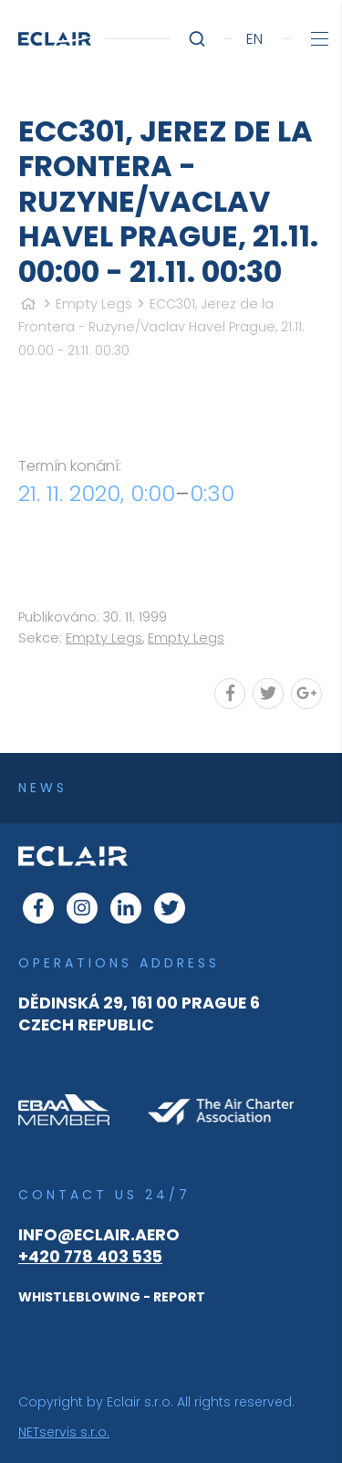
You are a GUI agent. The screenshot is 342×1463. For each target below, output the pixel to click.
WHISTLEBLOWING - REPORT (111, 1297)
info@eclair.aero (99, 1235)
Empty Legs (94, 304)
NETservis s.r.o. (63, 1432)
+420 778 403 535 (90, 1257)
